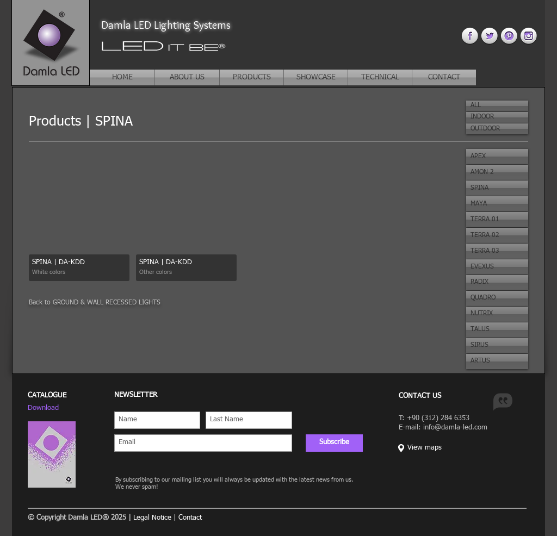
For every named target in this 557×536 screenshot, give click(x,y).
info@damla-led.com (455, 427)
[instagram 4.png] (528, 35)
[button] (497, 106)
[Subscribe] (334, 443)
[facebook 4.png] (469, 35)
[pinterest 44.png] (508, 35)
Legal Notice (152, 517)
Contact (190, 517)
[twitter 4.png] (489, 35)
